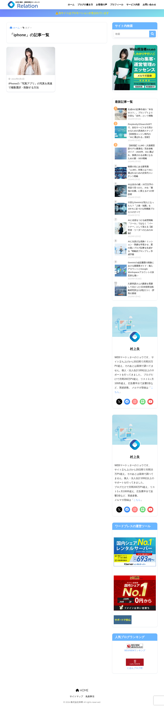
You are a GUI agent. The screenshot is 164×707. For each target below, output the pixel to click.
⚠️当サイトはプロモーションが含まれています (82, 13)
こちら (137, 502)
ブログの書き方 (85, 4)
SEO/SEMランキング (134, 652)
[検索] (152, 34)
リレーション (35, 4)
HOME (82, 692)
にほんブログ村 (135, 670)
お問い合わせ (149, 4)
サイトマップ (76, 698)
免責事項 (89, 698)
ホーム (71, 4)
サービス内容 (133, 4)
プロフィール (116, 4)
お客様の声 (101, 4)
